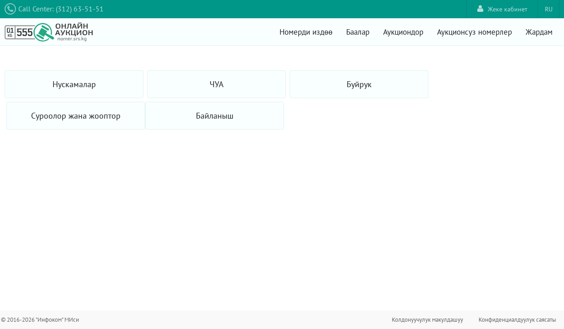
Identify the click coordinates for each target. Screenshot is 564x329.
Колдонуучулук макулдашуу (427, 320)
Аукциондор (403, 32)
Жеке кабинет (502, 9)
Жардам (539, 32)
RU (549, 9)
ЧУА (217, 84)
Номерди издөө (305, 32)
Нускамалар (74, 84)
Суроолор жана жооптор (76, 115)
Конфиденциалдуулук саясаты (517, 320)
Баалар (357, 32)
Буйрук (359, 84)
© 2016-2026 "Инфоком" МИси (40, 320)
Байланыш (214, 115)
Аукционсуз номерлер (474, 32)
